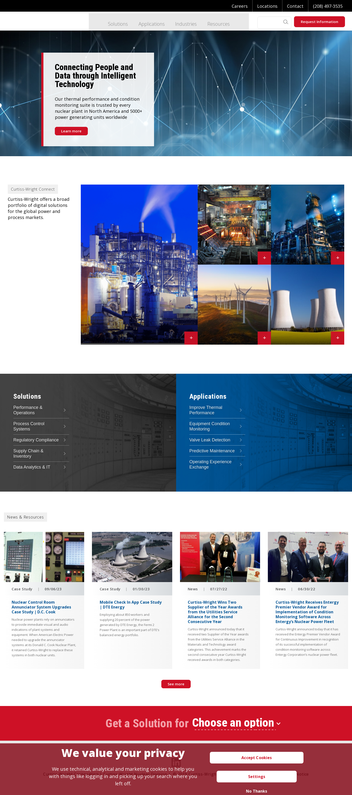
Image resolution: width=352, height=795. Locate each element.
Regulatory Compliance (36, 440)
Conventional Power (120, 339)
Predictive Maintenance (212, 450)
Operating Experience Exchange (210, 464)
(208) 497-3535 (328, 6)
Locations (267, 6)
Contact (295, 6)
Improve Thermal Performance (205, 410)
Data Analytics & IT (31, 467)
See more (176, 683)
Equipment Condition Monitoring (209, 426)
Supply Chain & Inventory (28, 453)
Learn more (71, 131)
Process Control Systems (28, 426)
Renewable (229, 339)
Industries (181, 22)
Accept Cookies (256, 757)
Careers (240, 6)
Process (300, 258)
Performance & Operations (27, 410)
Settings (256, 776)
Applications (145, 22)
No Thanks (256, 791)
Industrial (229, 259)
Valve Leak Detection (209, 440)
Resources (214, 22)
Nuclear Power (308, 339)
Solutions (111, 22)
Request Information (319, 21)
